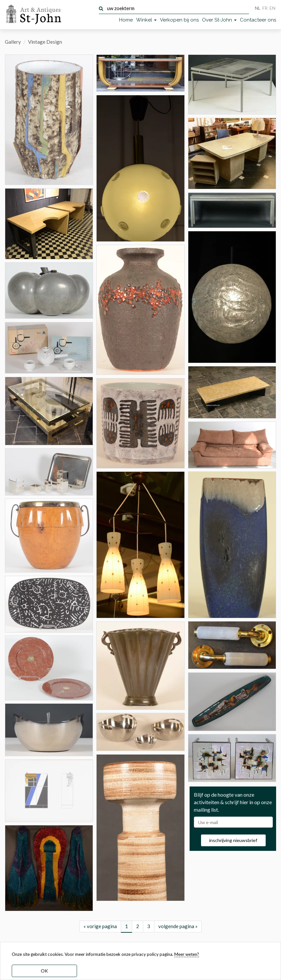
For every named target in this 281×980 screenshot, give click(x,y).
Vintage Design (45, 42)
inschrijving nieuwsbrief (233, 840)
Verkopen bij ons (179, 20)
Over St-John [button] (219, 20)
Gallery (13, 42)
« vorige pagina (100, 926)
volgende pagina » (177, 926)
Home (126, 20)
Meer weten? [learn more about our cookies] (186, 954)
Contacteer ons (258, 20)
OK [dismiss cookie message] (44, 970)
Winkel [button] (146, 20)
